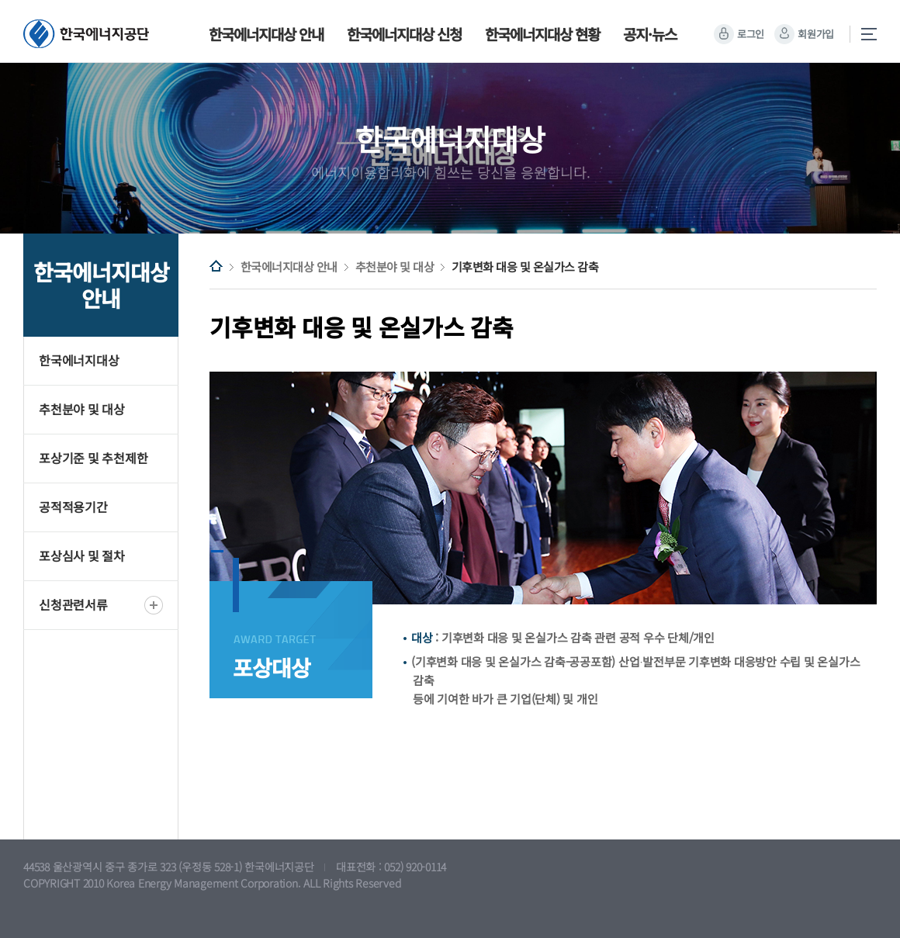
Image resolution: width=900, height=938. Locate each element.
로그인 (750, 33)
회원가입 (816, 33)
